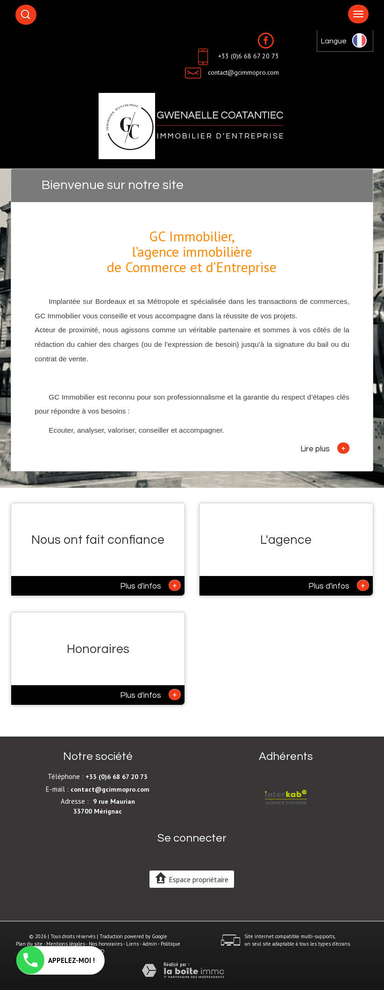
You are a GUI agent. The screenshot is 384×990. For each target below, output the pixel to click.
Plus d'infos (150, 585)
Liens (132, 944)
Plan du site (29, 944)
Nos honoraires (105, 944)
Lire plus (324, 448)
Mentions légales (65, 944)
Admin (149, 944)
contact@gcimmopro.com (243, 72)
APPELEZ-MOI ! (55, 960)
